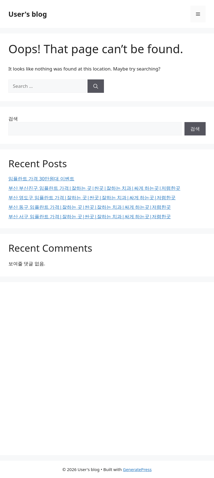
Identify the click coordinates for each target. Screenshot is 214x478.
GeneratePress (137, 469)
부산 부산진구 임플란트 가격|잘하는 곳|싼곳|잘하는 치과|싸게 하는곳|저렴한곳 (94, 188)
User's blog (27, 14)
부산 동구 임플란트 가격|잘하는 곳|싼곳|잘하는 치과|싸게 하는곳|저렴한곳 (89, 207)
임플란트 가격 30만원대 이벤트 (41, 178)
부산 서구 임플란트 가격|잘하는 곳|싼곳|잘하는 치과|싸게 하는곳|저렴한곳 (89, 216)
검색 (13, 118)
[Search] (95, 86)
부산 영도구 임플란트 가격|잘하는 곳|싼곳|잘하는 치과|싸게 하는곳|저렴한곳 (92, 197)
